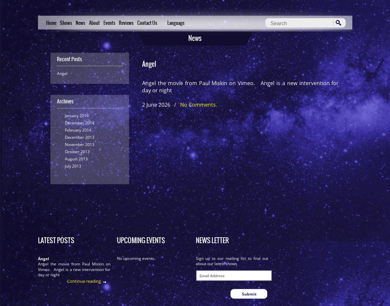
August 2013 (76, 159)
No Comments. (198, 104)
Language (175, 23)
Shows (66, 23)
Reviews (126, 23)
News (80, 23)
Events (109, 23)
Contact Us (147, 23)
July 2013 (73, 166)
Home (51, 23)
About (94, 23)
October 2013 (77, 151)
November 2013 (79, 144)
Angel (62, 73)
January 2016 (77, 115)
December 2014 (79, 123)
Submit (249, 294)
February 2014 (78, 130)
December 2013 (79, 137)
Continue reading (84, 281)
